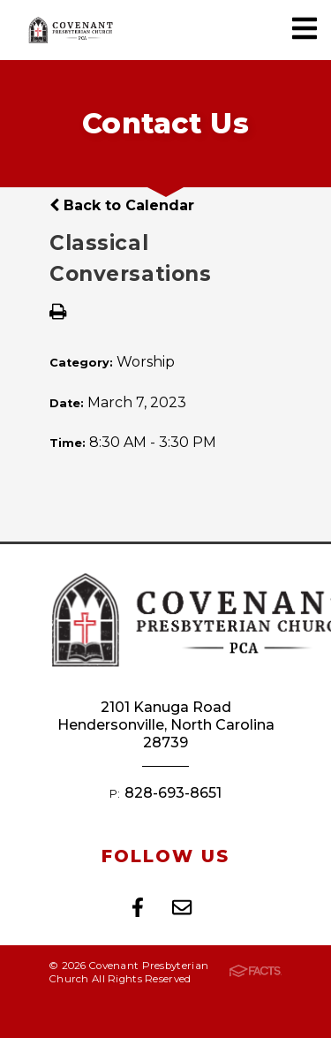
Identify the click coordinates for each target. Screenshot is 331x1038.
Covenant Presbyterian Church (70, 30)
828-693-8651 (173, 792)
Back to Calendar (121, 205)
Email (182, 907)
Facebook (138, 907)
